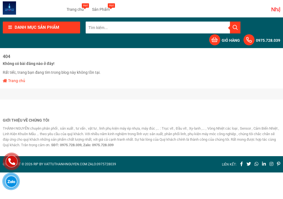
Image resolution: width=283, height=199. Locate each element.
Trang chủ (75, 7)
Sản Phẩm (101, 7)
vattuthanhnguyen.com (65, 164)
